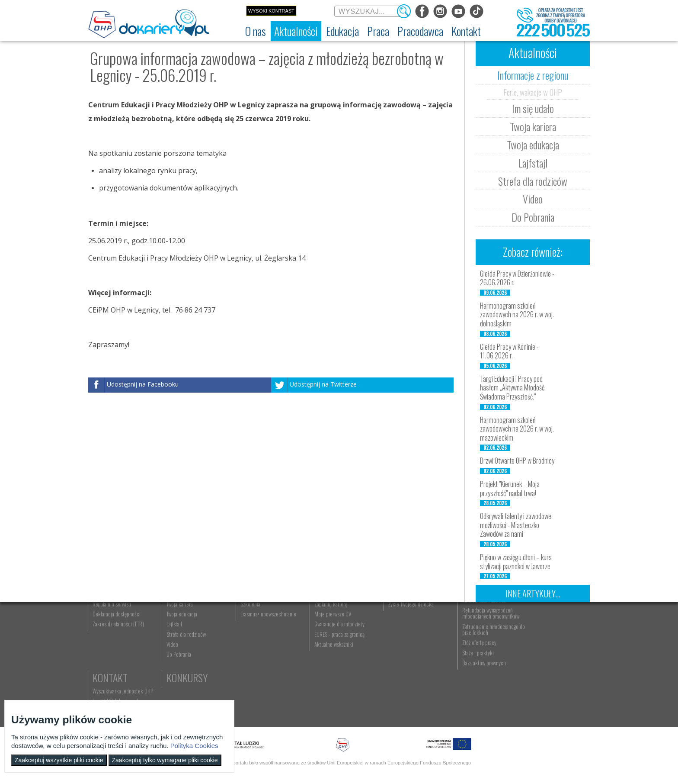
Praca (319, 618)
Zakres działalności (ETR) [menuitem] (118, 672)
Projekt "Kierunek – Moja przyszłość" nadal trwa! (510, 488)
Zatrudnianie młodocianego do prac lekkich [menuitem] (478, 677)
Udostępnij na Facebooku (143, 384)
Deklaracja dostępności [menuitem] (117, 662)
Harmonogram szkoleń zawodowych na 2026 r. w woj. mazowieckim (517, 429)
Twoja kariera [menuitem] (177, 652)
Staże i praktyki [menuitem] (466, 700)
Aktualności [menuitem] (462, 632)
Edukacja (255, 618)
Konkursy (542, 666)
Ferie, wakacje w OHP (532, 92)
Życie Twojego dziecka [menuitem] (401, 652)
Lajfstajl (532, 163)
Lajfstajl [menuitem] (172, 672)
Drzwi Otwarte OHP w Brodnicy (517, 460)
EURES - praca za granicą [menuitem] (332, 682)
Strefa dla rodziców (532, 181)
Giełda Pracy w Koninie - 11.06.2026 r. (509, 351)
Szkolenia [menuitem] (246, 652)
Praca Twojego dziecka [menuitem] (402, 642)
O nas (104, 618)
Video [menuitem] (170, 692)
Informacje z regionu (532, 75)
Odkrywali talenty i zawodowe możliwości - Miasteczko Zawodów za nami (515, 525)
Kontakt (538, 618)
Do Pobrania (533, 217)
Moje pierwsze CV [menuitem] (325, 662)
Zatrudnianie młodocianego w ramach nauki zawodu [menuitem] (480, 645)
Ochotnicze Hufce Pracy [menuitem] (118, 642)
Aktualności (190, 618)
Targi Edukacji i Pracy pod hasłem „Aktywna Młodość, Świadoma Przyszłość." (513, 388)
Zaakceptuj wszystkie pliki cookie (59, 760)
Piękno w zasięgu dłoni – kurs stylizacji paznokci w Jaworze (516, 561)
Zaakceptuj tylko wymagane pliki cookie (165, 760)
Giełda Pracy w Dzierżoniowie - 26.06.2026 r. (517, 278)
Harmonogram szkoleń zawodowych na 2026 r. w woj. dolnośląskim (517, 314)
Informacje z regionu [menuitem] (185, 632)
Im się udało (533, 108)
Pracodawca (476, 618)
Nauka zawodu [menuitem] (250, 642)
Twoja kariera (533, 126)
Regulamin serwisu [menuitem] (112, 652)
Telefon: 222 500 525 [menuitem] (545, 652)
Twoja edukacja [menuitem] (179, 662)
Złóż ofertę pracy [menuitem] (467, 691)
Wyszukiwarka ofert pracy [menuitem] (333, 632)
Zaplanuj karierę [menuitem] (323, 652)
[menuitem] (255, 31)
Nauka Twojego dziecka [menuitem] (402, 632)
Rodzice (395, 618)
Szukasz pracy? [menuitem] (323, 642)
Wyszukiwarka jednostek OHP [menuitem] (551, 632)
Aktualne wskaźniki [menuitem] (326, 692)
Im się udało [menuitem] (176, 642)
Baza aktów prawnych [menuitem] (472, 710)
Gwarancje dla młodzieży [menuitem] (332, 672)
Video (533, 198)
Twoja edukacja (533, 144)
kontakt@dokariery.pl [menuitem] (544, 642)
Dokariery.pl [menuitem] (105, 632)
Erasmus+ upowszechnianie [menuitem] (263, 662)
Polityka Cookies (194, 745)
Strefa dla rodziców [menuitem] (184, 682)
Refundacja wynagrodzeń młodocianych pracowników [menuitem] (478, 661)
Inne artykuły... (532, 593)
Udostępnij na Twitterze (323, 384)
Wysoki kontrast (271, 10)
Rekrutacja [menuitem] (247, 632)
